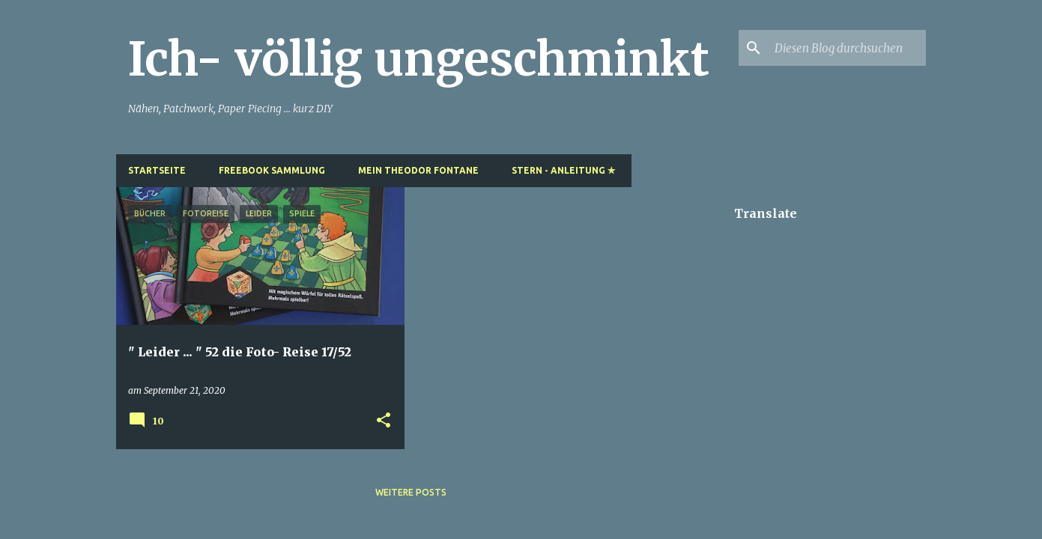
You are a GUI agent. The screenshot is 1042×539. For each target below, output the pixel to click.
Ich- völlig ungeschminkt (418, 59)
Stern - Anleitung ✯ (563, 170)
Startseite (157, 170)
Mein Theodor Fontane (418, 170)
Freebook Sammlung (272, 170)
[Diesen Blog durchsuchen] (847, 48)
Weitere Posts (410, 492)
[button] (384, 421)
